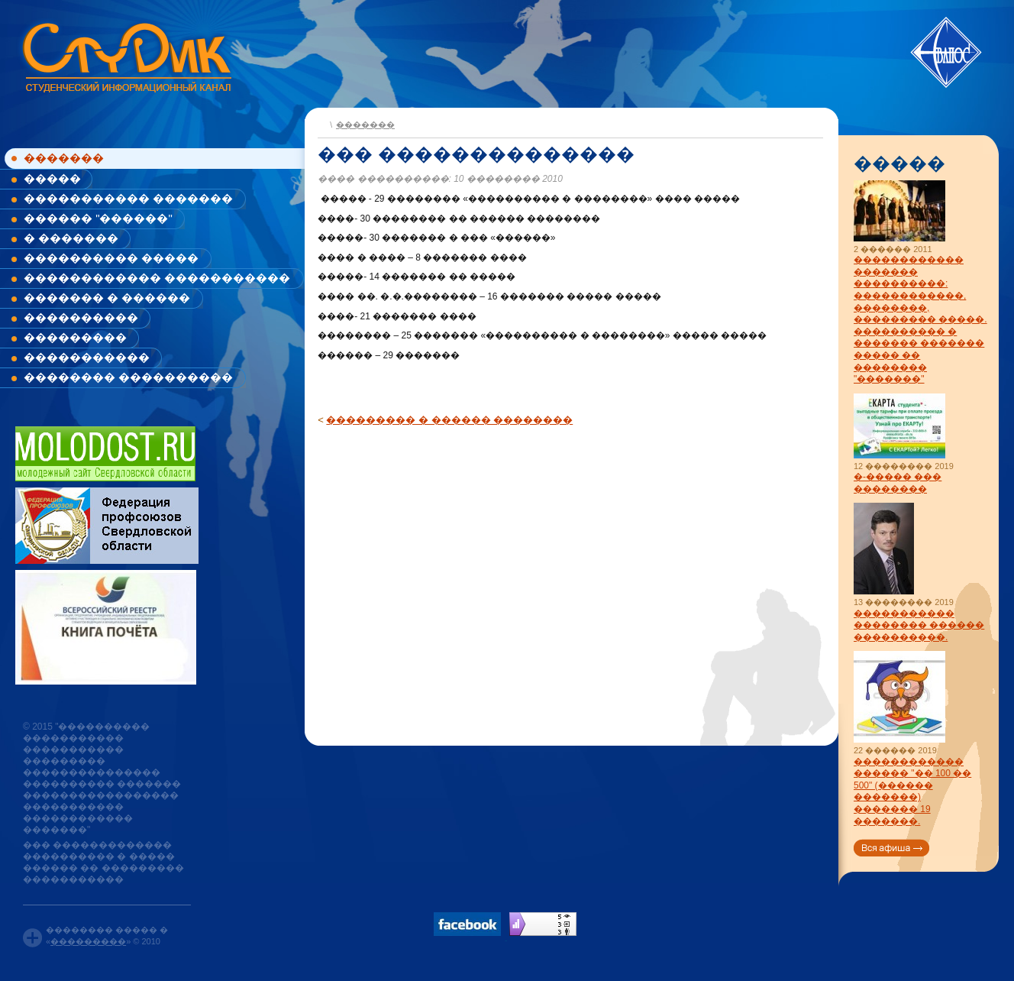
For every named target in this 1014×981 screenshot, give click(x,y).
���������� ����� (111, 257)
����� (52, 178)
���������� (81, 317)
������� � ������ (107, 297)
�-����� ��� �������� (897, 482)
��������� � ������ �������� (449, 420)
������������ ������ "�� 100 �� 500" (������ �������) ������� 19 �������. (912, 791)
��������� (75, 337)
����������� (87, 357)
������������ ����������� (157, 277)
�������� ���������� (128, 377)
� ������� (71, 237)
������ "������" (98, 218)
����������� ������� (128, 198)
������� (64, 157)
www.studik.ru (125, 54)
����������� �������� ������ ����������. (919, 625)
